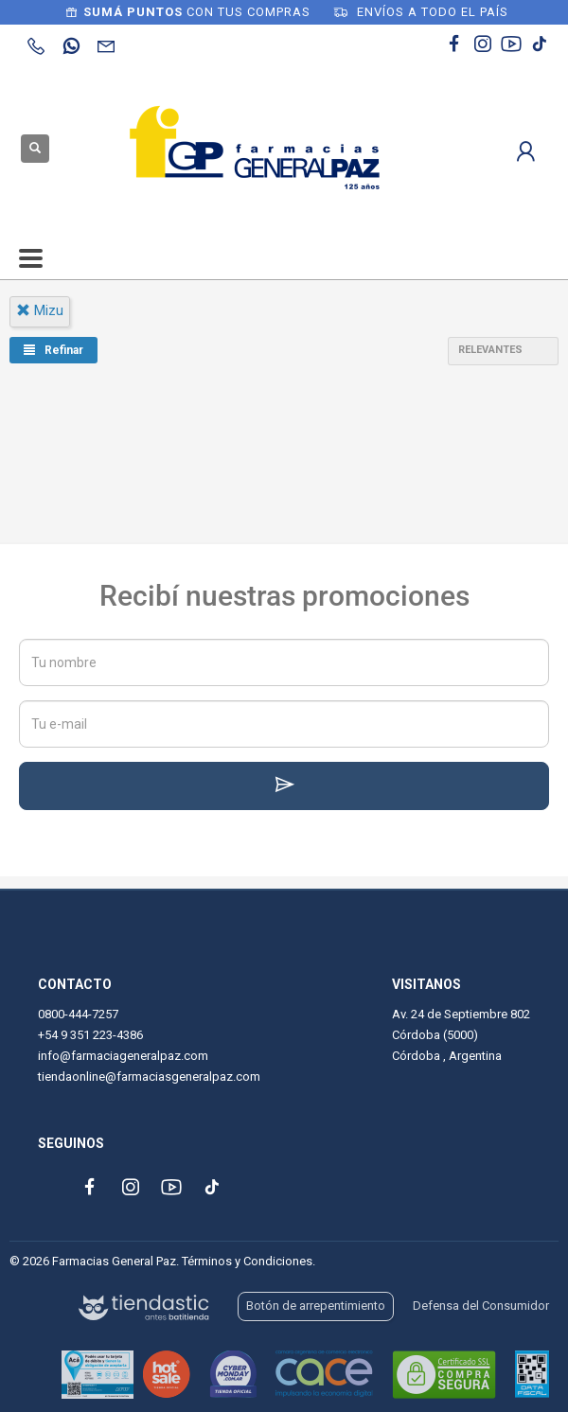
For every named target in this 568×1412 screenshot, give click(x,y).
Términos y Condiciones (247, 1261)
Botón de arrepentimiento (315, 1305)
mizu (39, 310)
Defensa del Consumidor (481, 1305)
